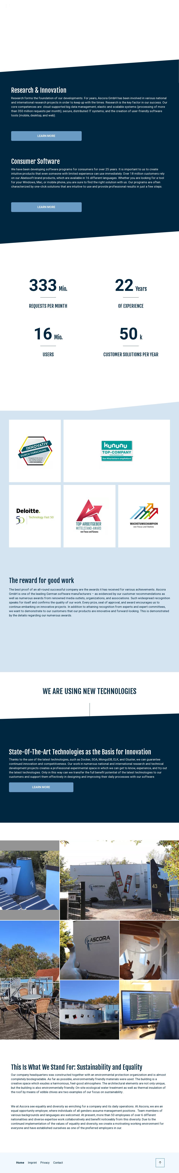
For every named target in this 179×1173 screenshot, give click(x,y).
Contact (58, 1162)
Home (20, 1162)
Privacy (45, 1162)
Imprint (32, 1162)
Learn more (46, 136)
